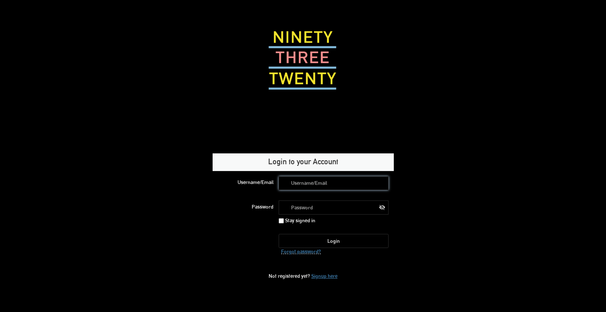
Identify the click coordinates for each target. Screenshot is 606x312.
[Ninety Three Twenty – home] (303, 60)
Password (262, 206)
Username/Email (255, 182)
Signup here (324, 276)
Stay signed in (297, 220)
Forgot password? (301, 251)
